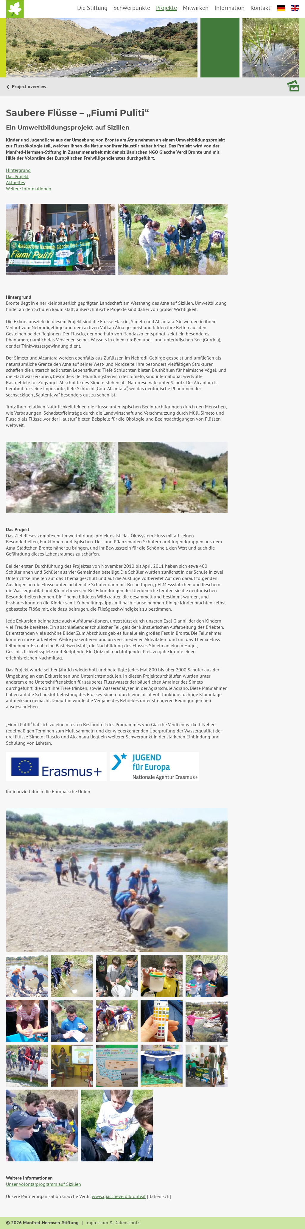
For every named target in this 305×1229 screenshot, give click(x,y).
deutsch (281, 8)
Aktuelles (15, 182)
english (295, 8)
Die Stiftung (92, 8)
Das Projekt (17, 176)
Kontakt (260, 8)
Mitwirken (195, 8)
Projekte (166, 8)
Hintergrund (18, 170)
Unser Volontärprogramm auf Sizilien (43, 1184)
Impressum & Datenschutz (112, 1222)
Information (229, 8)
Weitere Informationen (28, 189)
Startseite (15, 9)
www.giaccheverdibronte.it (119, 1196)
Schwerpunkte (131, 8)
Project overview (28, 86)
